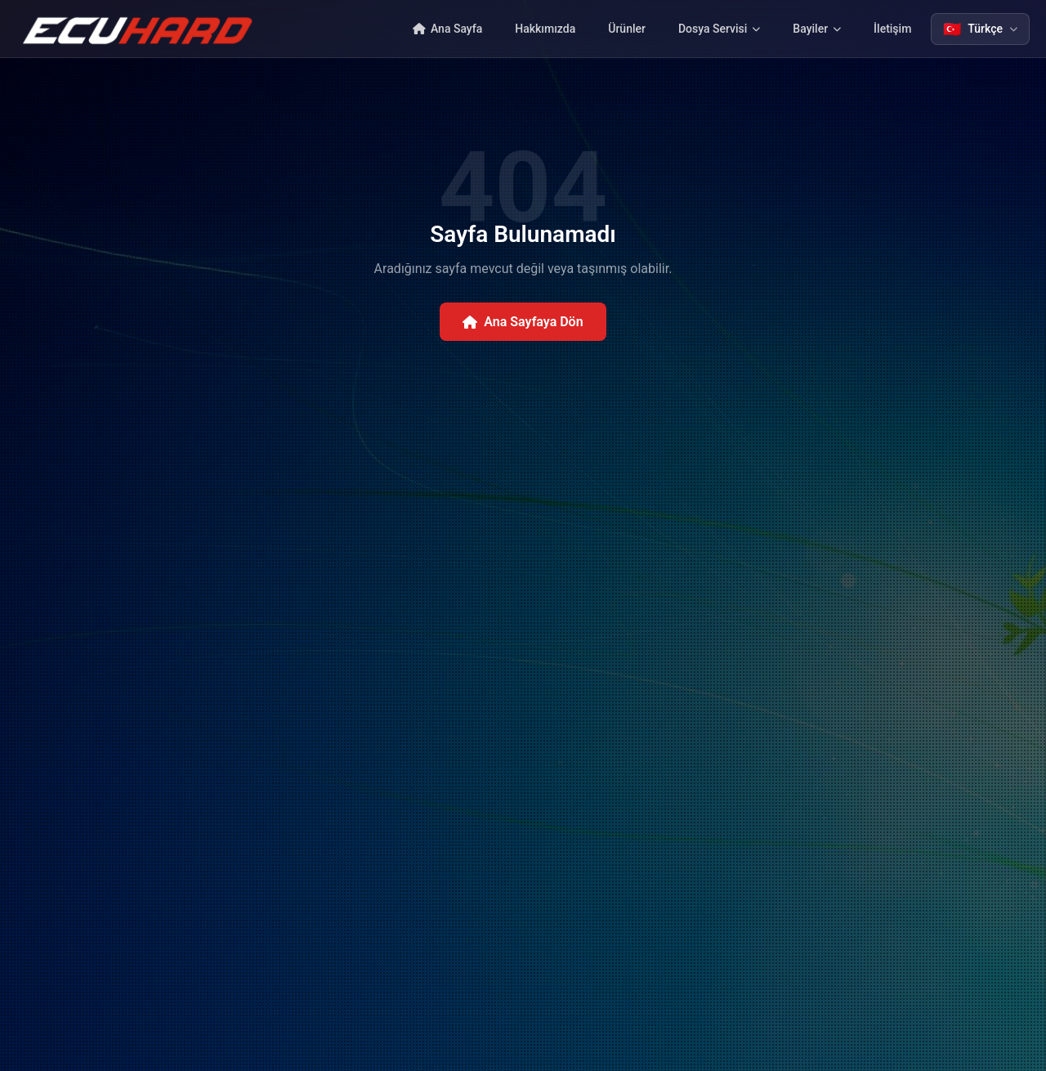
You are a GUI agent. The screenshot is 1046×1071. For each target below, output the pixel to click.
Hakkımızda (545, 28)
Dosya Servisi (719, 28)
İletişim (892, 28)
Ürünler (627, 28)
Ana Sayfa (447, 28)
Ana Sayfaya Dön (523, 321)
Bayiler (817, 28)
